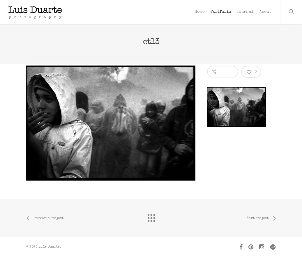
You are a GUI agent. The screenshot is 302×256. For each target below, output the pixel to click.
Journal (245, 12)
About (265, 12)
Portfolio (221, 12)
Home (200, 12)
